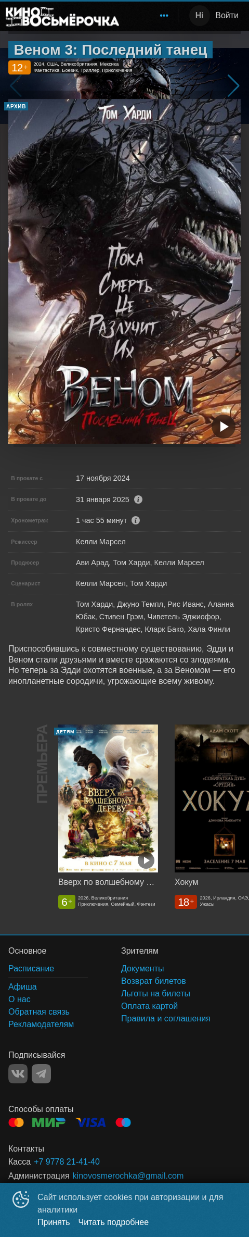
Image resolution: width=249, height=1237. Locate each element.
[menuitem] (164, 15)
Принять (53, 1222)
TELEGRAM (41, 1073)
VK (18, 1073)
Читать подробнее (113, 1222)
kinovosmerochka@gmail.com (128, 1175)
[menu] (150, 15)
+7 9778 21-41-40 (67, 1161)
